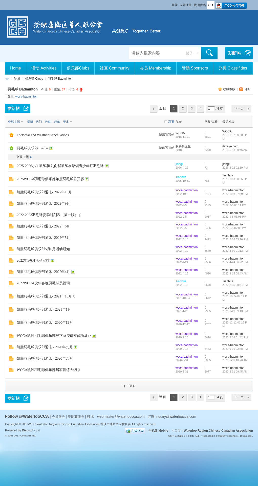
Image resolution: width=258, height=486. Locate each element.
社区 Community (114, 68)
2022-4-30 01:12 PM (235, 250)
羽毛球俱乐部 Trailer (32, 148)
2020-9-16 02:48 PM (235, 348)
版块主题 (23, 157)
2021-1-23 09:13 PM (235, 311)
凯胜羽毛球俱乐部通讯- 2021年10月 (44, 296)
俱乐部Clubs (78, 68)
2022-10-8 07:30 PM (235, 193)
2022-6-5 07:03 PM (234, 227)
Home (15, 68)
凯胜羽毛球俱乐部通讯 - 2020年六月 (45, 358)
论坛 (17, 78)
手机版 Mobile (158, 430)
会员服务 (59, 417)
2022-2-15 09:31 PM (235, 284)
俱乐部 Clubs (34, 78)
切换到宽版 (210, 5)
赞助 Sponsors (195, 68)
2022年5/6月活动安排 (33, 260)
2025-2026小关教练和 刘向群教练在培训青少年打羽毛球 (60, 166)
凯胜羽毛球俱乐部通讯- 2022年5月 (43, 238)
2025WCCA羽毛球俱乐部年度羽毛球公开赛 (50, 179)
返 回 (162, 108)
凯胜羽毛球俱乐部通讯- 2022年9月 (43, 203)
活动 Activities (44, 68)
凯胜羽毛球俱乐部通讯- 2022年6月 (43, 226)
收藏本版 (229, 89)
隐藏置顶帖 (166, 134)
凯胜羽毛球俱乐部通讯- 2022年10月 (44, 192)
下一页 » (129, 386)
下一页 (239, 108)
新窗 (171, 121)
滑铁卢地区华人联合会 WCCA (7, 78)
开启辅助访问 (169, 3)
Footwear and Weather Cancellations (43, 135)
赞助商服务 (76, 417)
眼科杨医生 (183, 146)
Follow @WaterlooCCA (27, 416)
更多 (66, 122)
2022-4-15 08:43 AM (235, 273)
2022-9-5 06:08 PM (234, 216)
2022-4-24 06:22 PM (235, 262)
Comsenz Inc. (28, 435)
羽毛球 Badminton (60, 78)
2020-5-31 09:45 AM (235, 371)
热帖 (48, 122)
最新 (30, 122)
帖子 (189, 53)
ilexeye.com (230, 146)
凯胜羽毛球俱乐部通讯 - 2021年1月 (44, 309)
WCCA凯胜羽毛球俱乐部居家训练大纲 (47, 370)
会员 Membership (155, 68)
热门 (39, 122)
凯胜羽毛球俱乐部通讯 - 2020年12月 (45, 323)
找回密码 (200, 5)
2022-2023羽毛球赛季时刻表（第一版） (47, 215)
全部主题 (14, 122)
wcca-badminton (26, 96)
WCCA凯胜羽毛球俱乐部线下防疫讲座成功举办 (54, 336)
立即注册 (186, 5)
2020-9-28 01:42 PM (235, 337)
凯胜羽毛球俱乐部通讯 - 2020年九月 (45, 347)
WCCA (180, 133)
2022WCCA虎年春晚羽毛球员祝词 (43, 283)
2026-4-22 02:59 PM (235, 167)
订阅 (247, 89)
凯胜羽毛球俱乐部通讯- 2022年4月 (43, 272)
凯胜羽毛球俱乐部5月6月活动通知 (43, 249)
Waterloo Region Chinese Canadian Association (218, 430)
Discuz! (27, 430)
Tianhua (181, 177)
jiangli (179, 164)
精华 (57, 122)
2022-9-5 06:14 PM (234, 205)
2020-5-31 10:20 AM (235, 360)
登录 (174, 5)
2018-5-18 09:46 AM (235, 149)
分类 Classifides (232, 68)
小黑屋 (176, 430)
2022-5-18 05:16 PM (235, 239)
